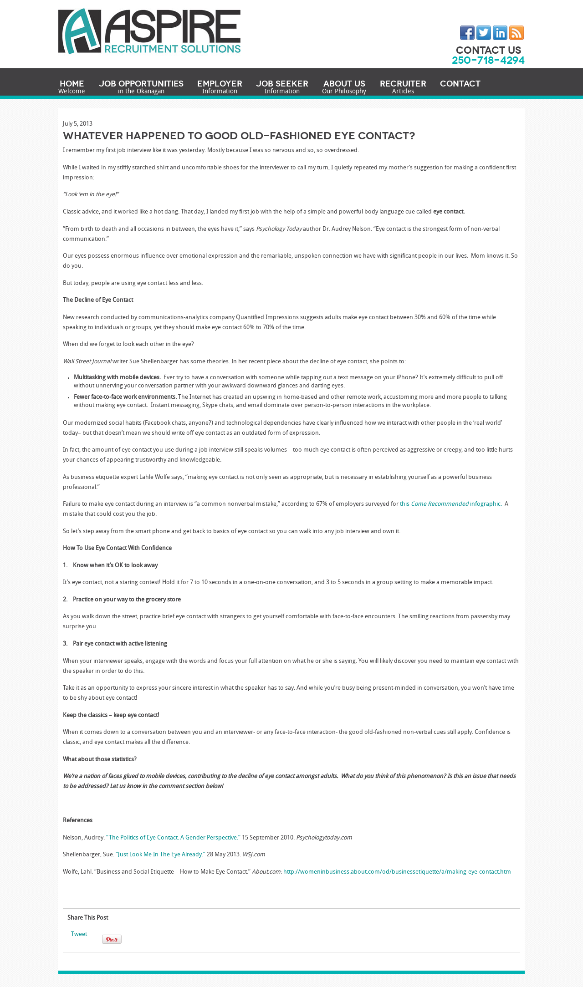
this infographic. (451, 504)
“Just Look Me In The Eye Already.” (160, 855)
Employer (219, 88)
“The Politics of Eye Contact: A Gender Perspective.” (173, 838)
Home (71, 88)
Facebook (467, 32)
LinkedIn (500, 32)
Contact (460, 84)
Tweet (79, 934)
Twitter (483, 32)
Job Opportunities (141, 88)
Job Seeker (282, 88)
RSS (516, 32)
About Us (344, 88)
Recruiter (403, 88)
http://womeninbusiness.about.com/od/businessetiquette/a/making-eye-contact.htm (397, 872)
